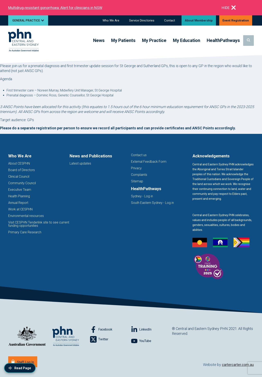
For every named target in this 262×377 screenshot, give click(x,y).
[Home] (23, 40)
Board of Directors (21, 170)
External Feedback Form (148, 162)
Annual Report (18, 203)
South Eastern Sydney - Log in (152, 203)
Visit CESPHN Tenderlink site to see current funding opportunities (38, 224)
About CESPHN (19, 163)
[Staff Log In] (22, 361)
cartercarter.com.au (238, 364)
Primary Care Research (24, 232)
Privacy (136, 168)
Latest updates (80, 163)
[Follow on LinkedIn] (151, 329)
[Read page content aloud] (20, 368)
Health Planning (19, 196)
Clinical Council (18, 176)
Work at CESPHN (20, 209)
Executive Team (19, 190)
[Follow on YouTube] (151, 341)
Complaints (139, 175)
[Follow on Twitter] (110, 339)
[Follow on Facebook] (110, 329)
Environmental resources (26, 216)
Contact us (139, 155)
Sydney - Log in (142, 196)
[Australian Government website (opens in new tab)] (27, 336)
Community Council (22, 183)
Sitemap (137, 181)
